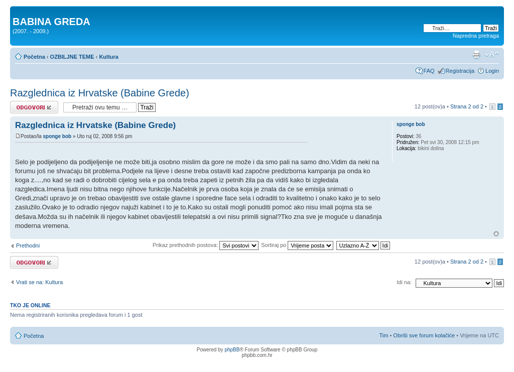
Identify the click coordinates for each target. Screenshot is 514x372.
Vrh (496, 233)
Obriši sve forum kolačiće (424, 335)
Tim (383, 335)
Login (492, 71)
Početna (34, 57)
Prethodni (28, 245)
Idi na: (404, 282)
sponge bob (57, 136)
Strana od (466, 106)
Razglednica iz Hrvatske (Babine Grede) (99, 92)
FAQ (429, 71)
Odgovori (34, 107)
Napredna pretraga (476, 36)
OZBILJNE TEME (72, 57)
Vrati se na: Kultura (39, 282)
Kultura (108, 57)
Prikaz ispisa (476, 54)
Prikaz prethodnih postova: (206, 245)
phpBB (231, 349)
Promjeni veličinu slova (491, 54)
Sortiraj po (297, 245)
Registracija (460, 71)
